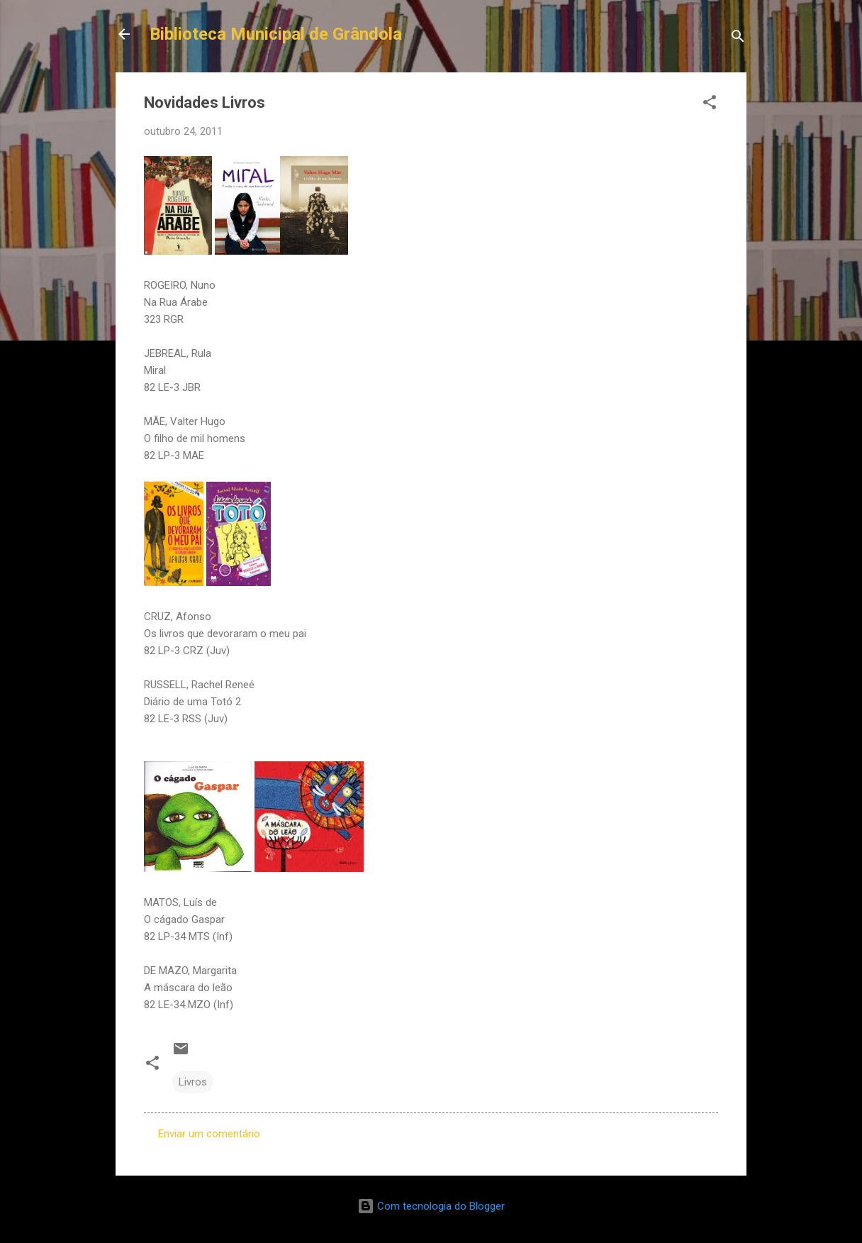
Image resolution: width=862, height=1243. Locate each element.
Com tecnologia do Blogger (431, 1206)
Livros (193, 1082)
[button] (709, 105)
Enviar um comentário (209, 1133)
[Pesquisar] (737, 38)
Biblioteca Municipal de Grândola (276, 34)
